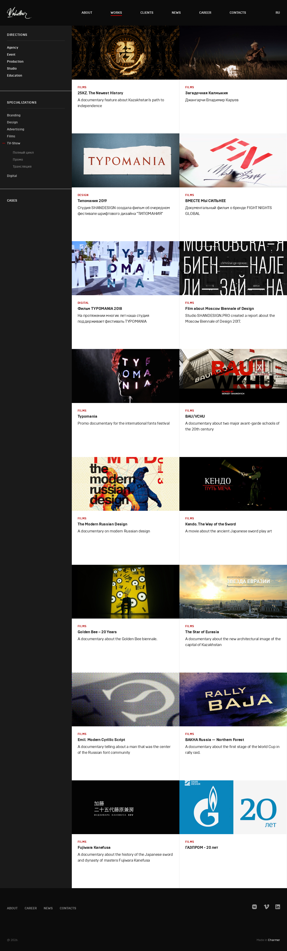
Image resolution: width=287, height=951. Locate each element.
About (87, 13)
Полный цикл (23, 153)
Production (15, 62)
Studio (12, 69)
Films (11, 136)
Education (14, 76)
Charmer (274, 940)
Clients (146, 13)
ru (278, 13)
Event (11, 55)
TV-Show (13, 143)
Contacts (238, 13)
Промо (18, 160)
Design (12, 122)
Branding (13, 115)
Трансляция (22, 167)
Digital (12, 176)
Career (205, 13)
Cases (12, 201)
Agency (12, 48)
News (176, 13)
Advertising (15, 129)
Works (116, 13)
